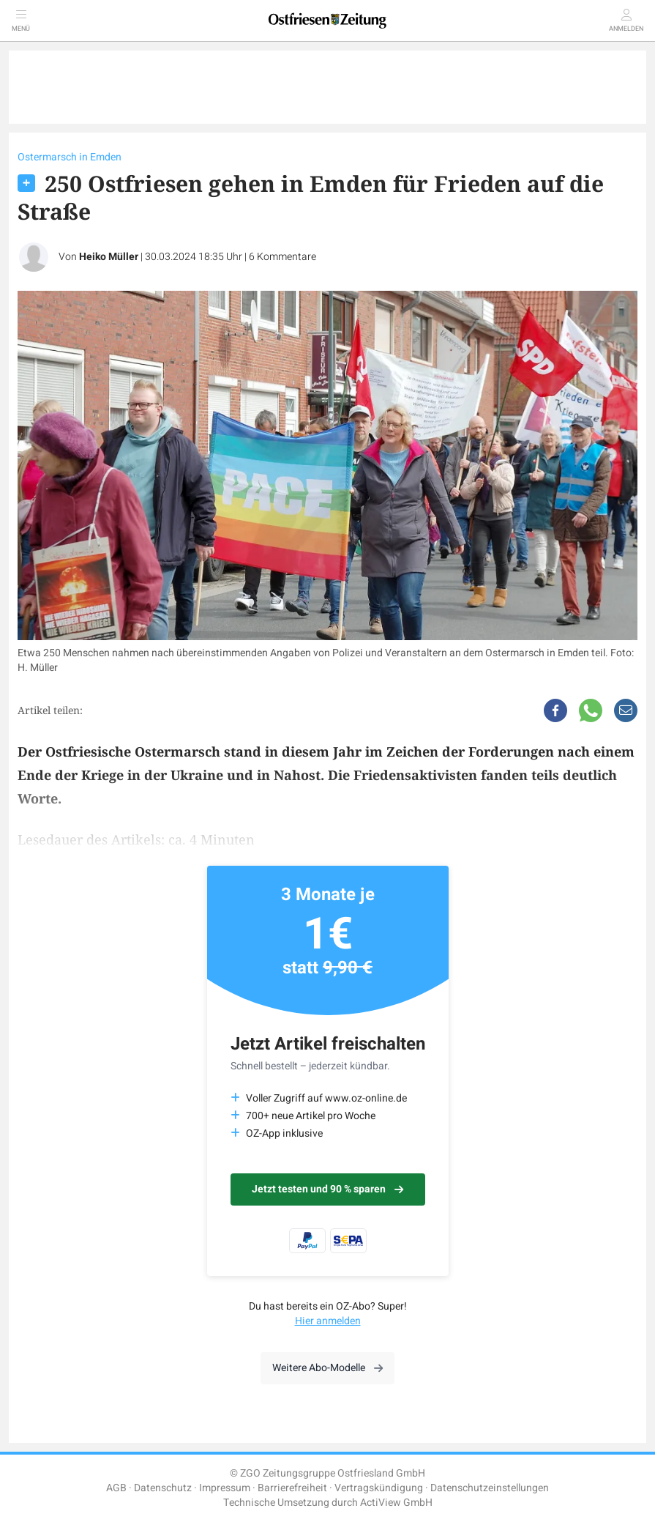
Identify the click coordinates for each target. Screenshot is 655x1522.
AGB (116, 1488)
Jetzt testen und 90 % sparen (327, 1189)
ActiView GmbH (396, 1502)
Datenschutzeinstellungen (489, 1488)
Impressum (224, 1488)
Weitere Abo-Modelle (327, 1368)
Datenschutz (163, 1488)
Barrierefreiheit (292, 1488)
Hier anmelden (328, 1321)
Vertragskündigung (378, 1488)
